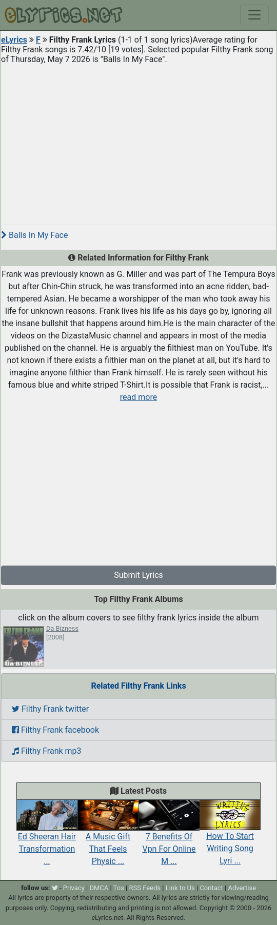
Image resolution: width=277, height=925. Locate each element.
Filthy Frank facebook (55, 730)
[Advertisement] (138, 140)
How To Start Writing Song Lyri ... (230, 837)
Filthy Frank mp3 (47, 751)
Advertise (242, 888)
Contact (211, 888)
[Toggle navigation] (254, 15)
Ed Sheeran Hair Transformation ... (46, 837)
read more (138, 397)
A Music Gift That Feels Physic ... (107, 837)
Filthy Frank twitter (50, 709)
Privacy (74, 888)
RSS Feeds (145, 888)
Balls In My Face (34, 235)
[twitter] (55, 888)
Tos (118, 888)
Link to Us (180, 888)
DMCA (98, 888)
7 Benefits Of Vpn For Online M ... (169, 837)
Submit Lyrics (138, 575)
